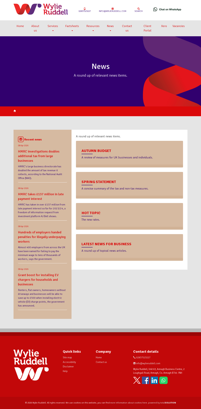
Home (20, 26)
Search (138, 10)
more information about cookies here (128, 402)
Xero (164, 26)
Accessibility (69, 362)
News (110, 27)
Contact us (127, 28)
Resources (92, 27)
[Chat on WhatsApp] (167, 9)
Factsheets (72, 27)
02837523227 (85, 10)
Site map (67, 357)
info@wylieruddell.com (112, 10)
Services (53, 27)
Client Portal (147, 28)
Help (65, 371)
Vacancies (178, 26)
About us (35, 28)
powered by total (162, 402)
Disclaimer (68, 366)
